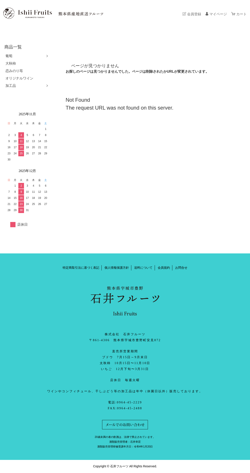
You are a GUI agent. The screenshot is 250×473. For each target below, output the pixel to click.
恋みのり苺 (14, 71)
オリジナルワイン (19, 78)
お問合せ (181, 267)
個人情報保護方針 (116, 267)
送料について (143, 267)
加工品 (10, 86)
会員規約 (164, 267)
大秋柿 (10, 63)
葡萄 (8, 56)
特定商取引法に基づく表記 (81, 267)
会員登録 (194, 14)
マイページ (218, 14)
